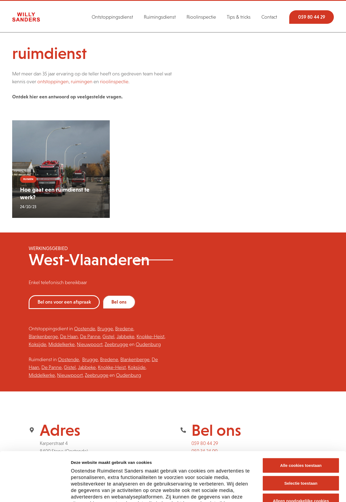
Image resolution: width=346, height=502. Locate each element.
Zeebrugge (116, 344)
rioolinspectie (114, 81)
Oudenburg (148, 344)
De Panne (90, 336)
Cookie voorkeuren (298, 491)
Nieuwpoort (89, 344)
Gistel (108, 336)
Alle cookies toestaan (300, 419)
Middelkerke (61, 344)
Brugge (105, 328)
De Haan (69, 336)
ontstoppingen (53, 81)
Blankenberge (43, 336)
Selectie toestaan (301, 437)
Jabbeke (125, 336)
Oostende (84, 328)
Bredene (124, 328)
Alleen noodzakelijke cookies (301, 455)
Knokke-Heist (150, 336)
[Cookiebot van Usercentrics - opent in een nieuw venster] (35, 491)
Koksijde (37, 344)
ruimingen (81, 81)
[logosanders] (26, 17)
